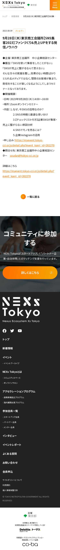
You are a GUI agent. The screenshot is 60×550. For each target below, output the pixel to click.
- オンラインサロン (10, 382)
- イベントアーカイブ (11, 363)
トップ (5, 16)
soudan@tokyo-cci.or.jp (24, 155)
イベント (7, 357)
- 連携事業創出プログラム (13, 397)
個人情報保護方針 (10, 490)
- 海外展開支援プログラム (13, 402)
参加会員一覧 (10, 411)
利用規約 (6, 485)
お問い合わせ (10, 463)
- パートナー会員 (9, 422)
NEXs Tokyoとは (12, 372)
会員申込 (8, 472)
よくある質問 (10, 454)
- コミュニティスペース (11, 377)
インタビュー (10, 436)
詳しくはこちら (30, 272)
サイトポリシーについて (12, 479)
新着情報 (15, 16)
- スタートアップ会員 (11, 417)
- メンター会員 (8, 427)
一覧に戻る (33, 197)
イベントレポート (12, 445)
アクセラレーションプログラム (19, 391)
